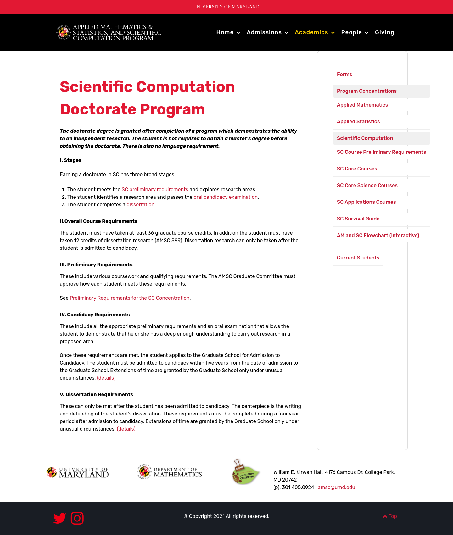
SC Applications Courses (366, 202)
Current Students (358, 258)
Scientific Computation (365, 138)
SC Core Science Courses (367, 185)
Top (390, 516)
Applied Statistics (358, 122)
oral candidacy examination (225, 197)
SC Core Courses (357, 169)
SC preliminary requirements (155, 189)
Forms (344, 74)
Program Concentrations (367, 91)
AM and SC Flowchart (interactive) (378, 235)
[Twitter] (62, 518)
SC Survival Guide (358, 219)
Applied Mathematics (362, 105)
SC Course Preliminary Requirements (381, 152)
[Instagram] (77, 518)
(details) (106, 378)
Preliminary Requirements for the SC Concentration (130, 298)
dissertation (140, 205)
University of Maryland (226, 6)
